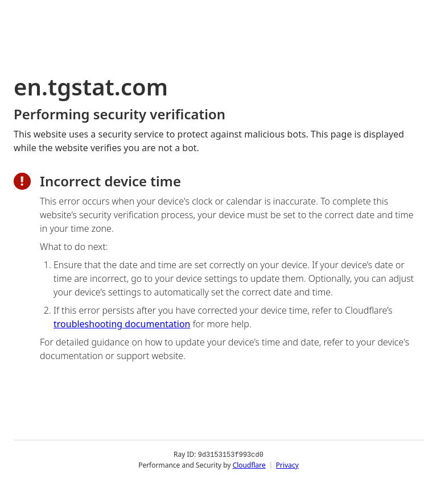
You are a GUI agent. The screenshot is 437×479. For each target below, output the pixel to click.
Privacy (287, 464)
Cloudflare (249, 464)
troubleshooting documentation (122, 324)
